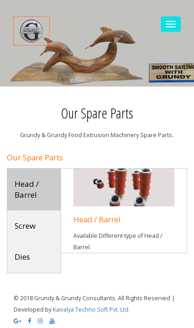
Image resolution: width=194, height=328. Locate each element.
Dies (22, 256)
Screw (25, 225)
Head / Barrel (27, 189)
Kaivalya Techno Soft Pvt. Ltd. (91, 309)
